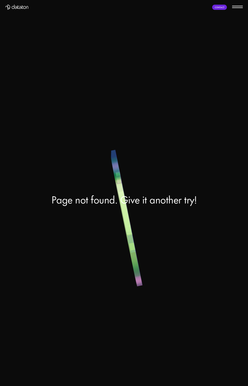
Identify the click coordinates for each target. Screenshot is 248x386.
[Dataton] (16, 7)
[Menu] (237, 6)
